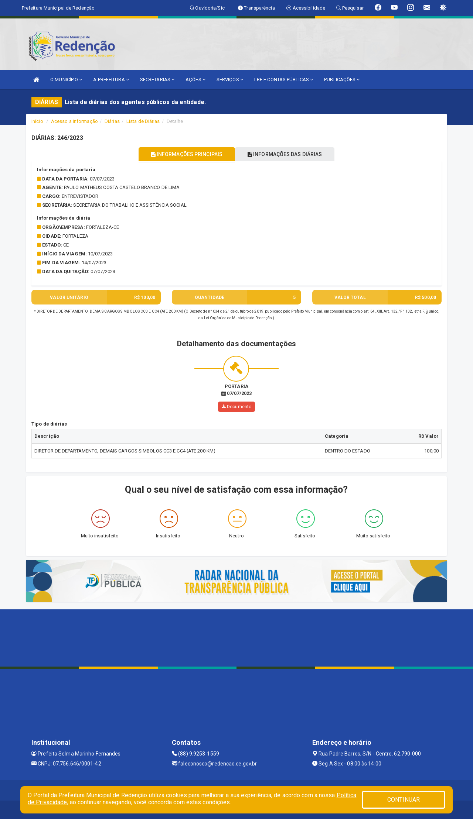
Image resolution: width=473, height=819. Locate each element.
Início (37, 121)
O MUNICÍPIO (66, 79)
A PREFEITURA (111, 79)
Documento (236, 406)
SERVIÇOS (230, 79)
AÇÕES (195, 79)
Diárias (112, 121)
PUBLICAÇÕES (342, 79)
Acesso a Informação (74, 121)
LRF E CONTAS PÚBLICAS (283, 79)
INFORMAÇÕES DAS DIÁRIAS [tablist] (288, 154)
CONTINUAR (403, 799)
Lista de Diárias (143, 121)
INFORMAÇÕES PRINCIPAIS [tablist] (184, 154)
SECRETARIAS (157, 79)
